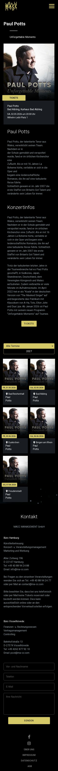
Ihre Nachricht (13, 696)
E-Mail (9, 686)
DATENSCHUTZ (29, 760)
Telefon (10, 676)
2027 (29, 351)
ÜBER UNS (29, 749)
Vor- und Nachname (17, 666)
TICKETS (14, 98)
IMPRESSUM (29, 755)
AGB (30, 766)
